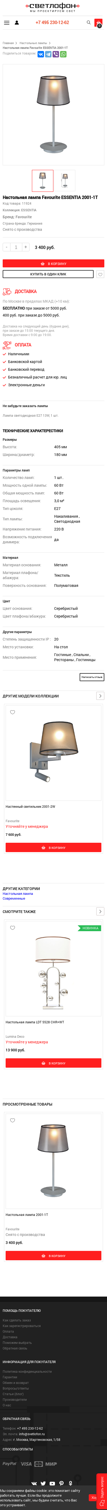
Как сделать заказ (17, 1320)
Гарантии (10, 1377)
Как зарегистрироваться (22, 1326)
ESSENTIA (28, 210)
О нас (7, 1405)
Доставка (10, 1337)
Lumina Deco (15, 1036)
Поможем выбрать (17, 1342)
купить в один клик (48, 274)
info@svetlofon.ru (32, 1434)
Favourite (24, 216)
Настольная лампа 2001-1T (27, 1214)
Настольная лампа (18, 893)
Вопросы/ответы (16, 1388)
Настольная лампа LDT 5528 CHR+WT (35, 1022)
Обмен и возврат (16, 1382)
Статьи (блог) (13, 1394)
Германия (34, 223)
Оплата (8, 1331)
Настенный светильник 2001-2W (30, 806)
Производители (15, 1399)
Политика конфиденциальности (27, 1371)
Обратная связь (15, 1348)
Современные (14, 898)
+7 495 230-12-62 (52, 22)
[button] (43, 180)
